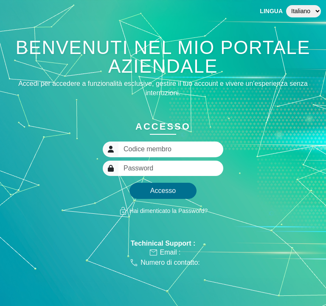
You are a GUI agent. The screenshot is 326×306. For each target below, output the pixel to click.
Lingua (271, 11)
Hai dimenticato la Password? (163, 211)
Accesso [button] (163, 190)
